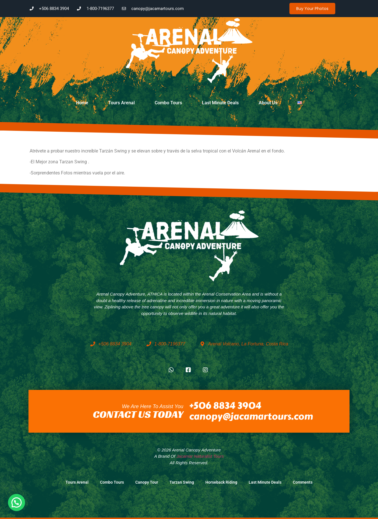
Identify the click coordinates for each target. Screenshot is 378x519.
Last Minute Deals (220, 102)
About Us (268, 102)
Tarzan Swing (181, 482)
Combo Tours (168, 102)
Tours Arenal (121, 102)
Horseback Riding (221, 482)
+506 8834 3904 (225, 406)
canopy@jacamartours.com (251, 417)
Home (82, 102)
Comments (302, 482)
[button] (16, 502)
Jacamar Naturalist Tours (200, 456)
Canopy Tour (146, 482)
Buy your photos (312, 8)
